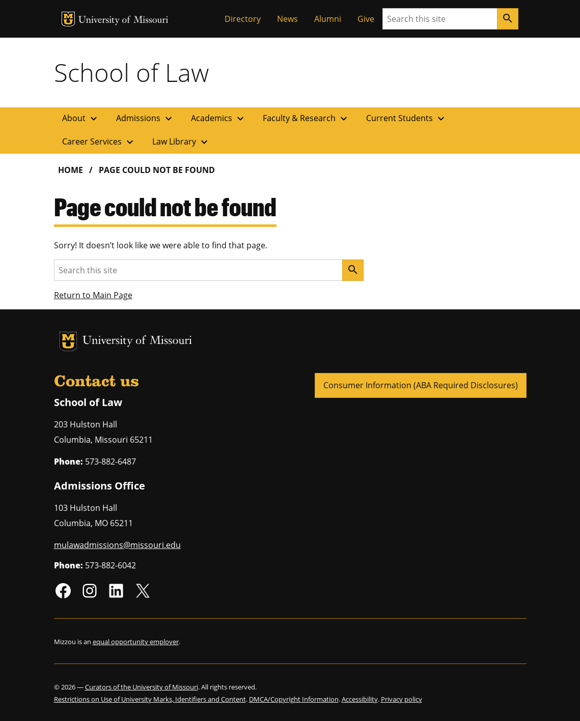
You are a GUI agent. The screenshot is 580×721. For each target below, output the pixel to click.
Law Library (181, 142)
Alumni (327, 18)
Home (70, 170)
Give (365, 18)
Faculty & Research (306, 118)
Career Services (99, 142)
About (81, 118)
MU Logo (68, 19)
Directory (243, 18)
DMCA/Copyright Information (294, 699)
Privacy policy (401, 699)
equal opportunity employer (136, 641)
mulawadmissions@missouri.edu (117, 545)
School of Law (131, 72)
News (287, 18)
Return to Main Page (93, 295)
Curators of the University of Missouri (141, 686)
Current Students (406, 118)
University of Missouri (123, 20)
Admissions (145, 118)
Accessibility (360, 699)
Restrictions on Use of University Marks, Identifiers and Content (150, 699)
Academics (218, 118)
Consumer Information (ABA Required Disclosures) (420, 385)
